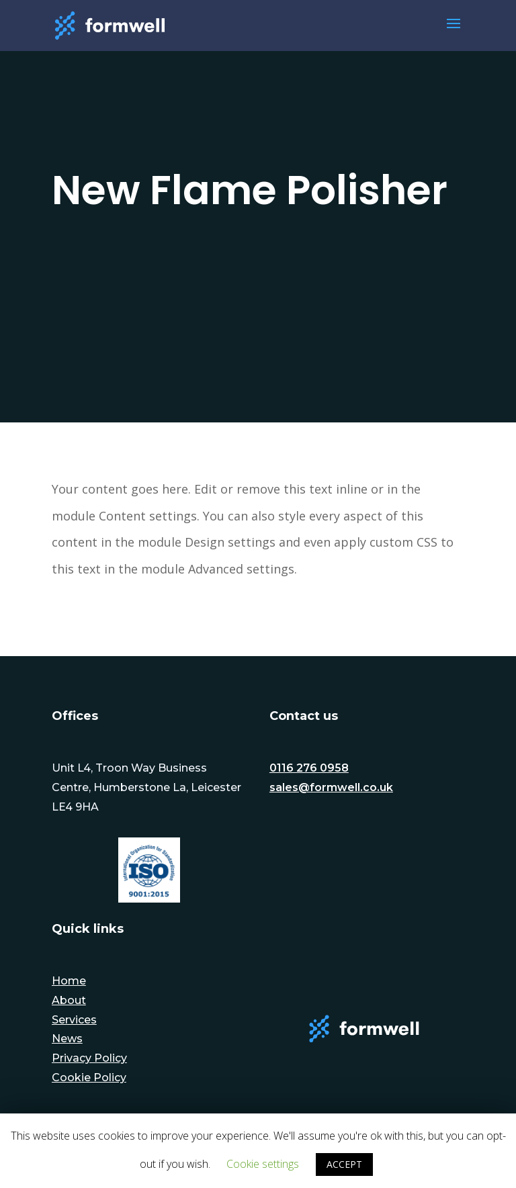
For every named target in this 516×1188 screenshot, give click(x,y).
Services (74, 1019)
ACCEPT (344, 1164)
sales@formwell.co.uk (331, 787)
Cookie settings (262, 1163)
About (69, 1000)
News (67, 1038)
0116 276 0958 (309, 768)
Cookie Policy (89, 1077)
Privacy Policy (89, 1058)
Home (69, 980)
